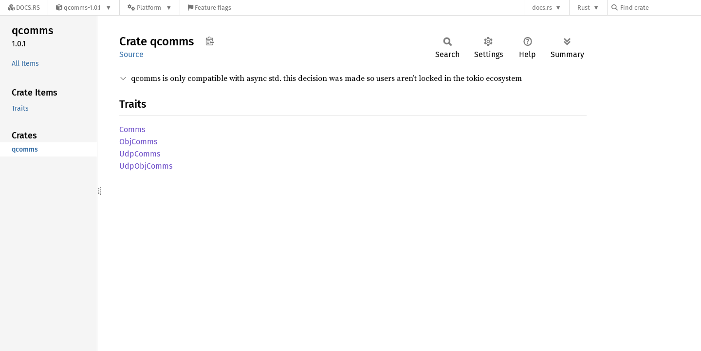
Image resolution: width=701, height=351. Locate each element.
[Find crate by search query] (660, 7)
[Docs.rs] (24, 7)
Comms (132, 129)
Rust (583, 7)
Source (131, 54)
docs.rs (542, 7)
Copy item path (210, 41)
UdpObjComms (145, 166)
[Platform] (150, 7)
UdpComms (139, 153)
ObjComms (138, 141)
